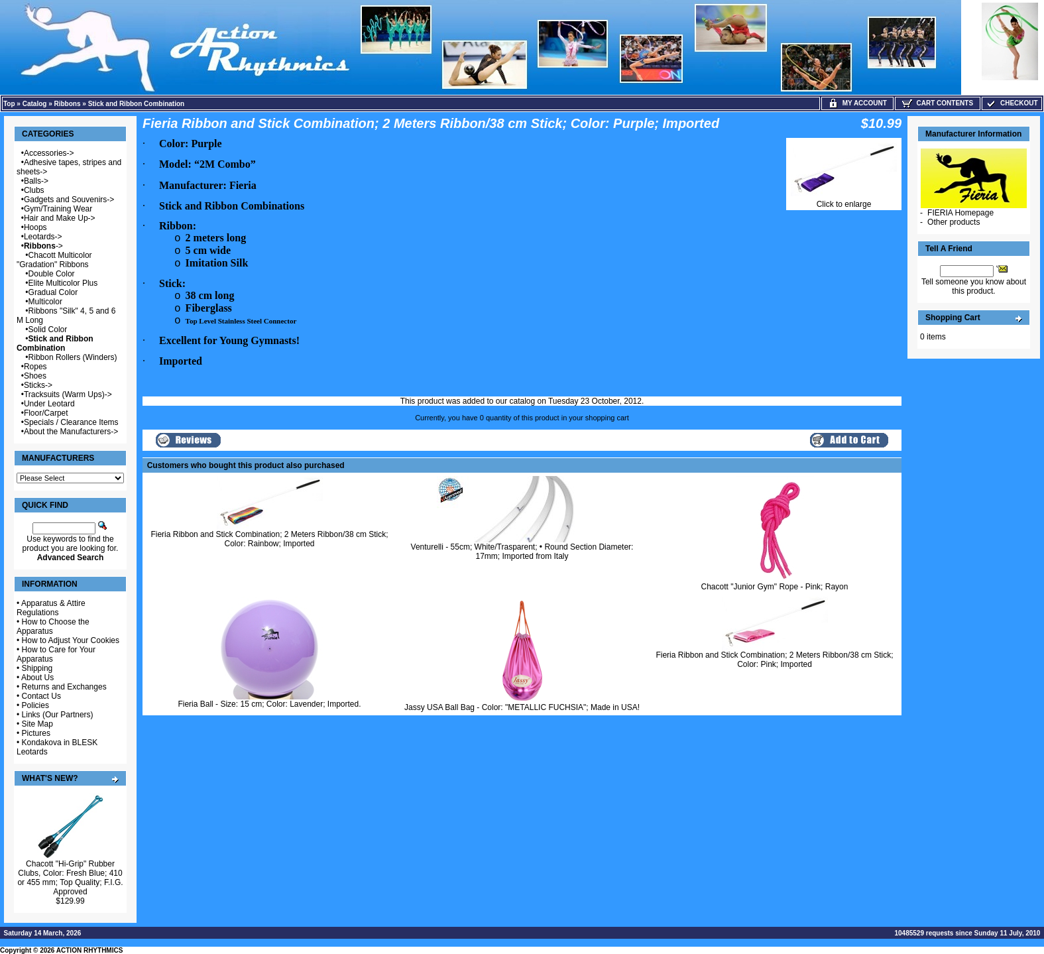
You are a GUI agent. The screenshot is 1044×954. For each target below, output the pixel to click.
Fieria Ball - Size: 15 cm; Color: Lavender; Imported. (269, 704)
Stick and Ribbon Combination (136, 103)
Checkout (1011, 103)
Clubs (34, 190)
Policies (35, 705)
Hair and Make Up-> (59, 218)
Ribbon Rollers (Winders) (73, 357)
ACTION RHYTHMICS (89, 950)
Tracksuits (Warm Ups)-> (68, 394)
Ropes (35, 366)
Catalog (35, 103)
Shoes (35, 376)
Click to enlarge (844, 200)
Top (9, 103)
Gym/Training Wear (58, 208)
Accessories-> (49, 153)
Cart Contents (937, 103)
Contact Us (41, 696)
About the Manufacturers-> (71, 431)
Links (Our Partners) (57, 714)
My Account (857, 103)
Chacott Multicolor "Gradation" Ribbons (54, 260)
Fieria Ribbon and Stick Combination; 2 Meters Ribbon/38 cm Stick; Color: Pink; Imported (774, 659)
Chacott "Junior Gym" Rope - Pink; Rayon (774, 586)
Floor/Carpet (46, 413)
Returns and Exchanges (64, 686)
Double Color (52, 273)
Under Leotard (49, 403)
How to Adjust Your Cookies (70, 640)
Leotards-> (43, 236)
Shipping (37, 668)
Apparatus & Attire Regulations (51, 608)
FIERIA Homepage (960, 212)
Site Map (37, 724)
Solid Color (48, 329)
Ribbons (67, 103)
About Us (37, 677)
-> (43, 246)
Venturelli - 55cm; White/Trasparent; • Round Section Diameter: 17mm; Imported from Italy (522, 551)
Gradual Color (53, 292)
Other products (953, 222)
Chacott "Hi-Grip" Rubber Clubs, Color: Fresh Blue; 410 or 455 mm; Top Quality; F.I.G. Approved (70, 877)
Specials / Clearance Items (71, 422)
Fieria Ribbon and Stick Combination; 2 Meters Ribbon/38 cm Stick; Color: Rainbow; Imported (269, 539)
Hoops (35, 227)
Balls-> (36, 181)
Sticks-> (38, 385)
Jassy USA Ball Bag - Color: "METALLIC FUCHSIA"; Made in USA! (522, 707)
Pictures (36, 733)
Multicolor (45, 301)
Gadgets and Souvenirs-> (69, 199)
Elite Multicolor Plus (63, 283)
